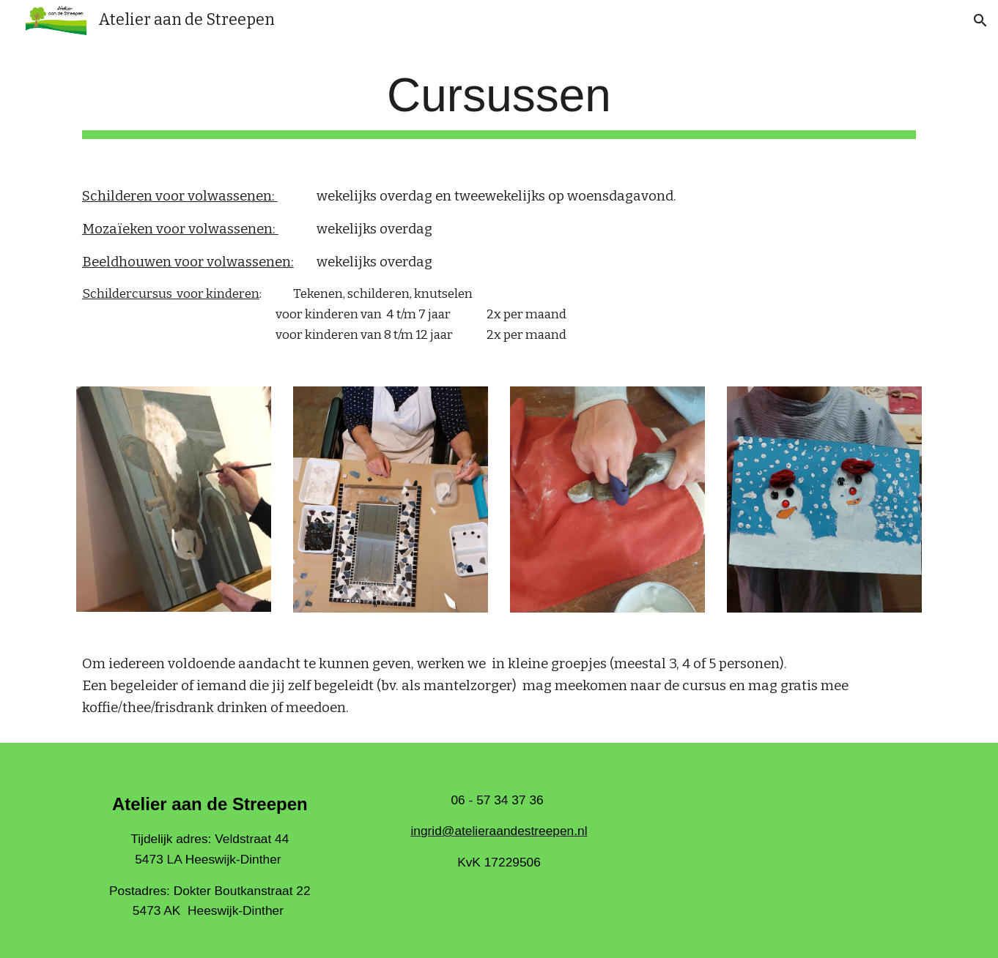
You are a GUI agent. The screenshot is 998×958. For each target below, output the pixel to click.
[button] (980, 20)
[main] (499, 103)
